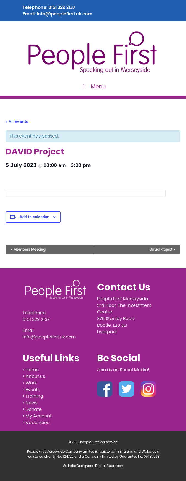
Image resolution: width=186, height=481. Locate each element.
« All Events (17, 122)
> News (30, 403)
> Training (33, 396)
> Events (31, 389)
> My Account (37, 416)
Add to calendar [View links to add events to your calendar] (34, 217)
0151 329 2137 (61, 7)
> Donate (32, 409)
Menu (93, 86)
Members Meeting (28, 250)
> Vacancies (36, 422)
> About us (34, 376)
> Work (30, 383)
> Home (31, 370)
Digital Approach (109, 466)
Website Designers (78, 466)
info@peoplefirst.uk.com (64, 14)
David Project (162, 250)
